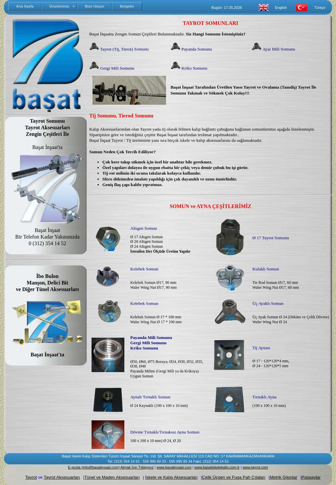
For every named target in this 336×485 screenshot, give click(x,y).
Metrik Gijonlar (283, 477)
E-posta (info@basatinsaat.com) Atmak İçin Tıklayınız (111, 467)
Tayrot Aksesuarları (62, 477)
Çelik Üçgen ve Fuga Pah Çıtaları (233, 477)
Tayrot (31, 477)
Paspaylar (311, 477)
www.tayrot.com (255, 467)
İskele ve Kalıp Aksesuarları (171, 477)
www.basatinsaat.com (174, 467)
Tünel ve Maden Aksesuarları (111, 477)
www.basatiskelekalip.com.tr (217, 467)
